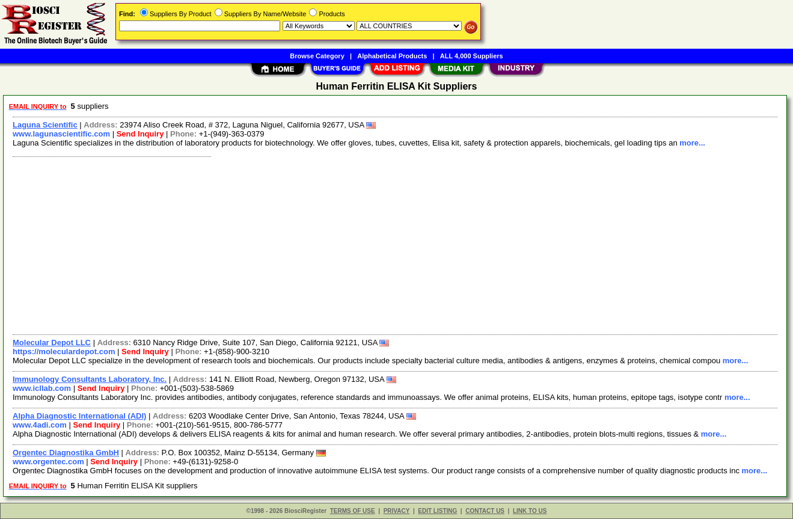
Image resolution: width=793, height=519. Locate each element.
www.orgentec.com (48, 461)
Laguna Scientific (45, 124)
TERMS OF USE (352, 511)
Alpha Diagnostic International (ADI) (79, 415)
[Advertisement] (368, 244)
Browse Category (317, 56)
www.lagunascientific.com (61, 133)
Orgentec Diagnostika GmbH (66, 452)
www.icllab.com (42, 388)
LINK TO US (530, 511)
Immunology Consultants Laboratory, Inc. (90, 379)
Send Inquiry (140, 133)
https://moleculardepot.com (64, 351)
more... (692, 142)
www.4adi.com (40, 424)
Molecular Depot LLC (52, 342)
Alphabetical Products (392, 56)
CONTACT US (484, 511)
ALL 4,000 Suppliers (471, 56)
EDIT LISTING (437, 511)
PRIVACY (397, 511)
